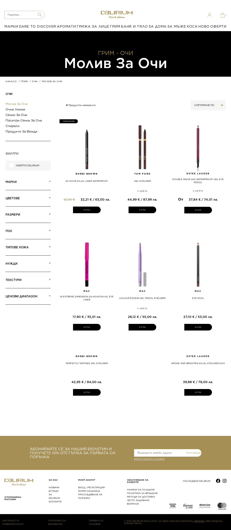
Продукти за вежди (21, 131)
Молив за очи (17, 104)
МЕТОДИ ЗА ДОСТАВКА (141, 496)
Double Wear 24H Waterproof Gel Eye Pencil (198, 181)
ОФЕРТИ (218, 26)
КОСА (192, 26)
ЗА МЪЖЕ (176, 26)
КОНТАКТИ (55, 501)
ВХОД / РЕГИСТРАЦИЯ (91, 487)
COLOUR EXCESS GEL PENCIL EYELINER (142, 298)
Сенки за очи (16, 115)
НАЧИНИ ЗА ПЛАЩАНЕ (141, 489)
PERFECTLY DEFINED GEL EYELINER (87, 363)
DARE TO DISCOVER (37, 26)
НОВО (204, 26)
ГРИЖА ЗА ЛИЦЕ (93, 26)
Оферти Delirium (27, 165)
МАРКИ (11, 26)
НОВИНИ (54, 487)
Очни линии (15, 109)
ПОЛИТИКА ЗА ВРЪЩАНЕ (142, 493)
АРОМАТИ (66, 26)
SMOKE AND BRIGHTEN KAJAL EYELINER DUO (198, 363)
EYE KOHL (198, 298)
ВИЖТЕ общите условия (149, 459)
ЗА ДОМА (157, 26)
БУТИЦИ (53, 491)
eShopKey (199, 521)
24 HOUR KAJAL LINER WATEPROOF (86, 181)
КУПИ (87, 210)
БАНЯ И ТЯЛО (134, 26)
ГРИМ (115, 26)
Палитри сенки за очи (24, 120)
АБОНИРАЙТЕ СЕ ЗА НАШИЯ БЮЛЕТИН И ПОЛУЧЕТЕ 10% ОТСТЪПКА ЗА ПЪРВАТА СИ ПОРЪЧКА (72, 453)
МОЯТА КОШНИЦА (89, 491)
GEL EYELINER (142, 181)
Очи (9, 94)
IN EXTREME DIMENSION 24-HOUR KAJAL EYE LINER (87, 298)
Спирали (12, 126)
